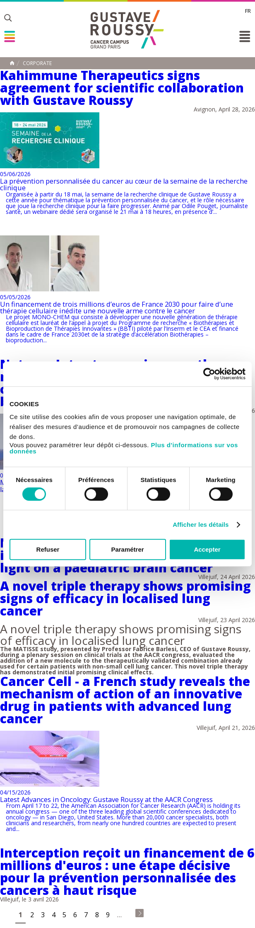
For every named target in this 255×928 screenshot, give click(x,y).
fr (248, 11)
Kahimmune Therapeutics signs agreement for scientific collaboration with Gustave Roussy (122, 88)
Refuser (48, 549)
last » (139, 913)
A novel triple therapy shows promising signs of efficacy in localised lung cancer (125, 598)
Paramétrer (127, 549)
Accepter (207, 549)
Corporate (37, 63)
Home (12, 63)
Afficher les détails (201, 524)
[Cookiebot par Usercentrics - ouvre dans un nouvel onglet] (209, 374)
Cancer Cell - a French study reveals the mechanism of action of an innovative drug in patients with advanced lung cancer (125, 700)
